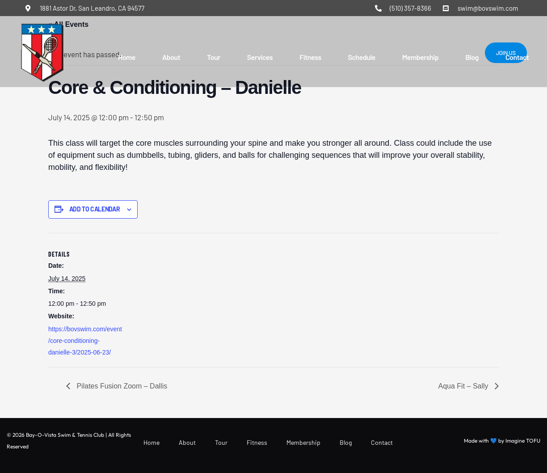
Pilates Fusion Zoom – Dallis (121, 386)
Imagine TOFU (522, 440)
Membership (420, 57)
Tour (213, 57)
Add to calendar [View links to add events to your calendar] (94, 209)
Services (260, 57)
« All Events (68, 24)
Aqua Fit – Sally (464, 386)
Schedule (361, 57)
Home (126, 57)
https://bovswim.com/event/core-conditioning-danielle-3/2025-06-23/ (85, 340)
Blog (471, 57)
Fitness (310, 57)
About (171, 57)
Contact (517, 57)
